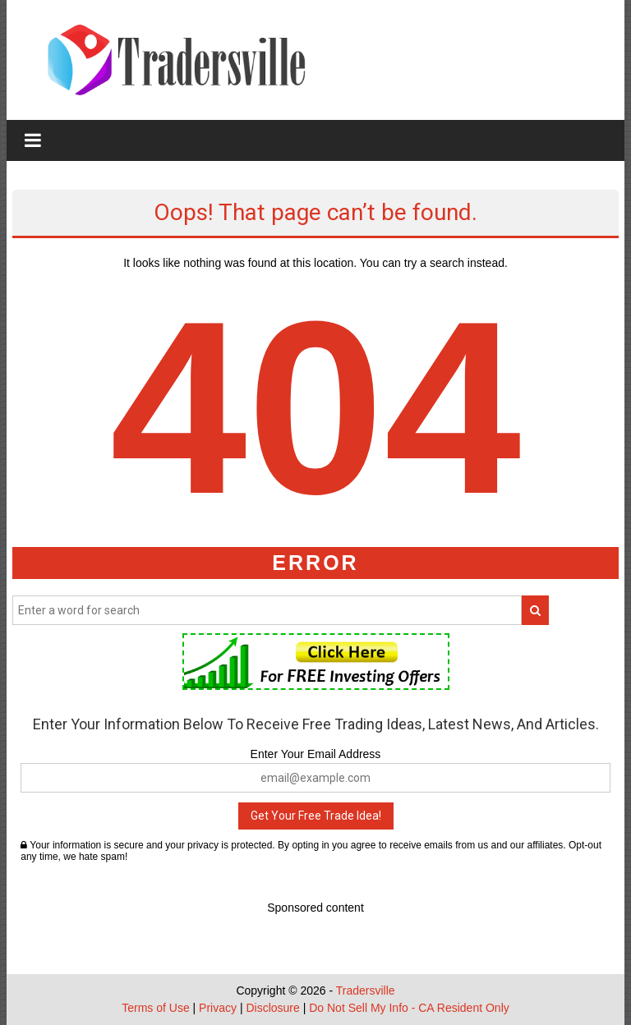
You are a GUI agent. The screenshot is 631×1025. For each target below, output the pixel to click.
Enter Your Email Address (316, 754)
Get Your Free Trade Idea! (316, 815)
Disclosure (272, 1007)
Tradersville (365, 990)
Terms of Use (155, 1007)
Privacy (218, 1007)
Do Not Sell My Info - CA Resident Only (409, 1007)
